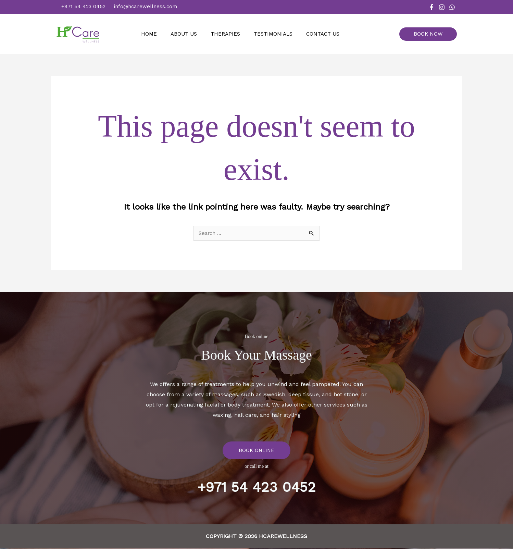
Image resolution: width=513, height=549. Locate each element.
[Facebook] (431, 7)
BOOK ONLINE (256, 450)
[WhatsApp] (452, 7)
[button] (430, 34)
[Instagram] (442, 7)
